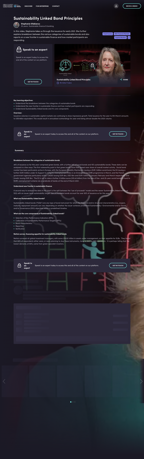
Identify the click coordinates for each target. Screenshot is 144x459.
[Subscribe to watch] (92, 65)
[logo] (19, 6)
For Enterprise (57, 6)
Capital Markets (120, 37)
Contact (71, 6)
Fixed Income (107, 34)
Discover (44, 6)
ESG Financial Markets (122, 34)
